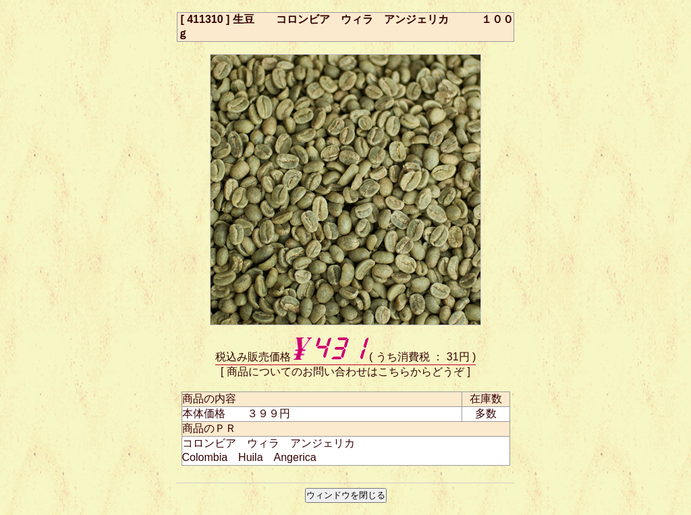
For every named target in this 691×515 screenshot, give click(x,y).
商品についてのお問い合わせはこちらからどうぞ (345, 371)
